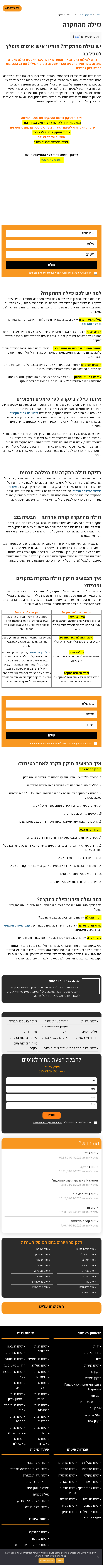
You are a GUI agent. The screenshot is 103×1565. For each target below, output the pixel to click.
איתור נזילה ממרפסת (83, 1048)
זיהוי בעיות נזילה (56, 1021)
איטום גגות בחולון (41, 1430)
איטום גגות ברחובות (41, 1408)
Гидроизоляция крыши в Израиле (75, 1180)
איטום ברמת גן (42, 1254)
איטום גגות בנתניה (17, 1385)
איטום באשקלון (88, 1254)
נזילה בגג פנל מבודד (23, 1021)
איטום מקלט (92, 1475)
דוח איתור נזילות (38, 1481)
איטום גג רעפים (38, 1359)
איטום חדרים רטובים (68, 1490)
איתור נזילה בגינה (37, 1507)
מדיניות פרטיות (90, 1402)
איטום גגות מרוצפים (85, 1194)
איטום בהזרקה (89, 1167)
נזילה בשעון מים (38, 1488)
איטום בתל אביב (41, 1276)
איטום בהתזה (40, 1538)
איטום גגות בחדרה (17, 1419)
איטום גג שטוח (15, 1359)
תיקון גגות (94, 1371)
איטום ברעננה (43, 1260)
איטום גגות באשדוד (41, 1441)
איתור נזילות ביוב (56, 1048)
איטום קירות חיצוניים (84, 1221)
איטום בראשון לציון (40, 1282)
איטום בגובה (92, 1505)
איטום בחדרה (89, 1276)
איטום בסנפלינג (90, 1512)
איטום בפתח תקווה (86, 1249)
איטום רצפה (93, 1481)
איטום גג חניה (15, 1352)
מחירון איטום (92, 1352)
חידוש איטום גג (14, 1365)
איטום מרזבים (68, 1462)
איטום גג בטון (16, 1346)
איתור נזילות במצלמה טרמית (29, 1469)
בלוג (98, 1359)
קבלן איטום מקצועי (17, 925)
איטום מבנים (69, 1499)
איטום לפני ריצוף (89, 1488)
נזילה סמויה (90, 1032)
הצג (77, 37)
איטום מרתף (90, 1208)
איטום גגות (91, 1153)
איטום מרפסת (91, 1469)
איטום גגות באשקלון (17, 1441)
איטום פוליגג (40, 1365)
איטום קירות (92, 1365)
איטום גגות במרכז (41, 1385)
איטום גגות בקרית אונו (41, 1396)
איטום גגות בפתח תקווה (16, 1430)
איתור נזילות (89, 1021)
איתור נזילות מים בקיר (25, 1046)
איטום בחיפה (43, 1249)
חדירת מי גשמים (87, 1037)
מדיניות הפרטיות (37, 273)
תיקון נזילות (28, 1032)
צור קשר (95, 1408)
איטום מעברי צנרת (55, 1037)
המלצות (96, 1395)
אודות (97, 1346)
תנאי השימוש (53, 273)
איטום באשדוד (88, 1265)
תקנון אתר (94, 1421)
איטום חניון (70, 1512)
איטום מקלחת (91, 1462)
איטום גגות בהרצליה (41, 1419)
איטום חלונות (92, 1499)
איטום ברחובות (88, 1292)
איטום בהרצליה (42, 1271)
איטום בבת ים (89, 1271)
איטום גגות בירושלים (41, 1374)
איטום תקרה (69, 1481)
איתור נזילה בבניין (37, 1462)
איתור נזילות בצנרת (23, 1037)
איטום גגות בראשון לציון (16, 1396)
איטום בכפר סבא (41, 1287)
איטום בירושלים (87, 1287)
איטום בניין (70, 1505)
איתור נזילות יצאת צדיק (33, 1500)
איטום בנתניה (89, 1260)
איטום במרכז (43, 1265)
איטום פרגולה (68, 1475)
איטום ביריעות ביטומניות (32, 1544)
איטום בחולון (89, 1282)
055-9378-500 (12, 8)
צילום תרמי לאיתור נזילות (55, 1029)
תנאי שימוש (92, 1414)
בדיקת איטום (92, 1518)
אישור (60, 1561)
